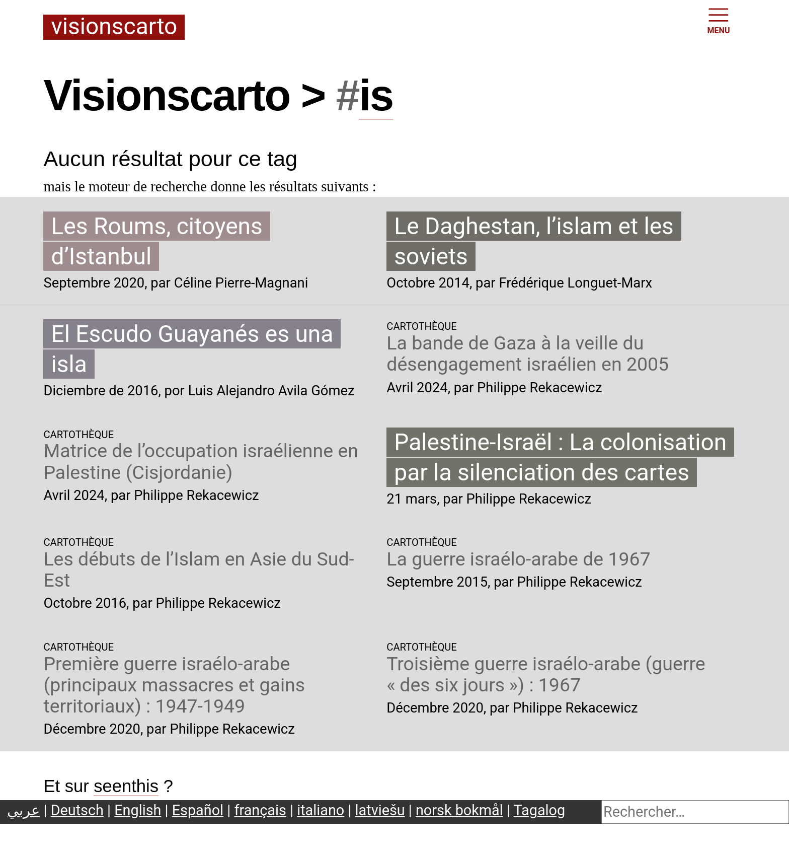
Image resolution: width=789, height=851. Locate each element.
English (137, 810)
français (260, 810)
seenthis (126, 786)
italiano (320, 810)
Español (197, 810)
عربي (23, 810)
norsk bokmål (459, 810)
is (375, 95)
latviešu (380, 810)
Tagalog (540, 810)
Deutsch (77, 810)
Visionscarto (114, 27)
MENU (718, 20)
